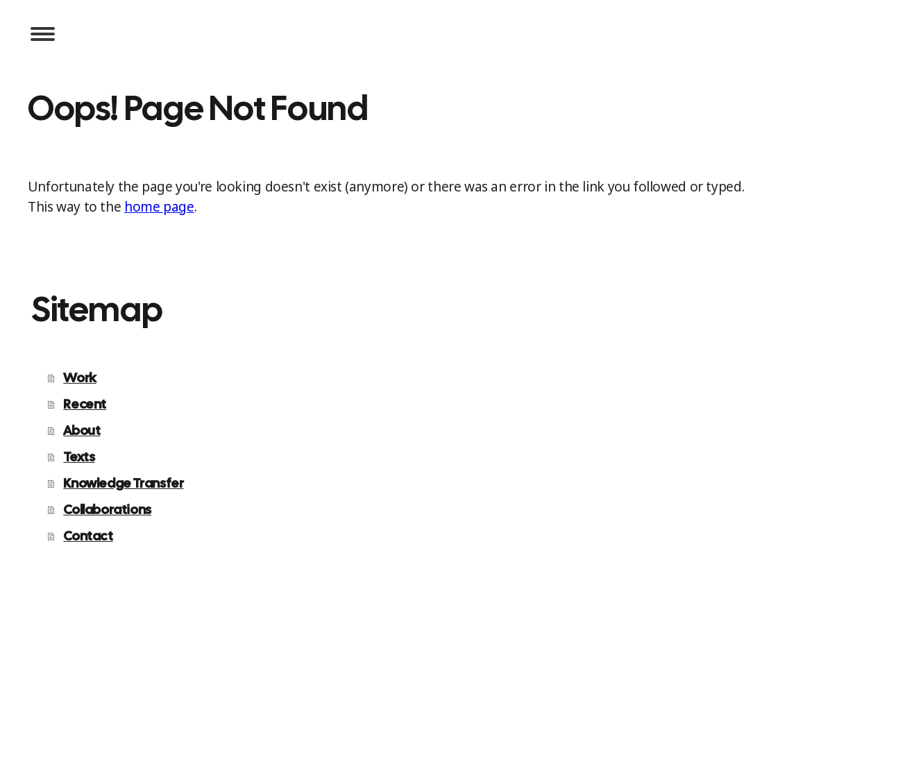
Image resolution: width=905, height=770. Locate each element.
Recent (84, 404)
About (81, 430)
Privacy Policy (60, 696)
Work (79, 377)
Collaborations (107, 509)
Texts (78, 456)
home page (159, 207)
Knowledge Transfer (123, 483)
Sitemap (197, 696)
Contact (87, 536)
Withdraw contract (284, 696)
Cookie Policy (135, 696)
